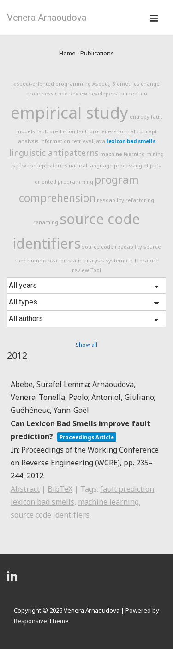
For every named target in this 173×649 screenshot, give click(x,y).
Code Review (71, 93)
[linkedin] (13, 579)
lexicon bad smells (131, 140)
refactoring (139, 199)
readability (110, 199)
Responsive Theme (41, 621)
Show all (86, 345)
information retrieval (66, 140)
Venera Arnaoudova (46, 17)
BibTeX (60, 489)
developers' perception (118, 93)
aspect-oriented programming (52, 83)
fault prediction (55, 131)
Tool (95, 270)
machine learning (122, 153)
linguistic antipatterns (54, 152)
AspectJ (101, 83)
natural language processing (105, 165)
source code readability (112, 246)
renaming (45, 222)
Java (100, 140)
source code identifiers (50, 515)
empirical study (69, 112)
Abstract (25, 489)
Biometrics (125, 83)
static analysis (86, 260)
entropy (139, 116)
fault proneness (97, 131)
